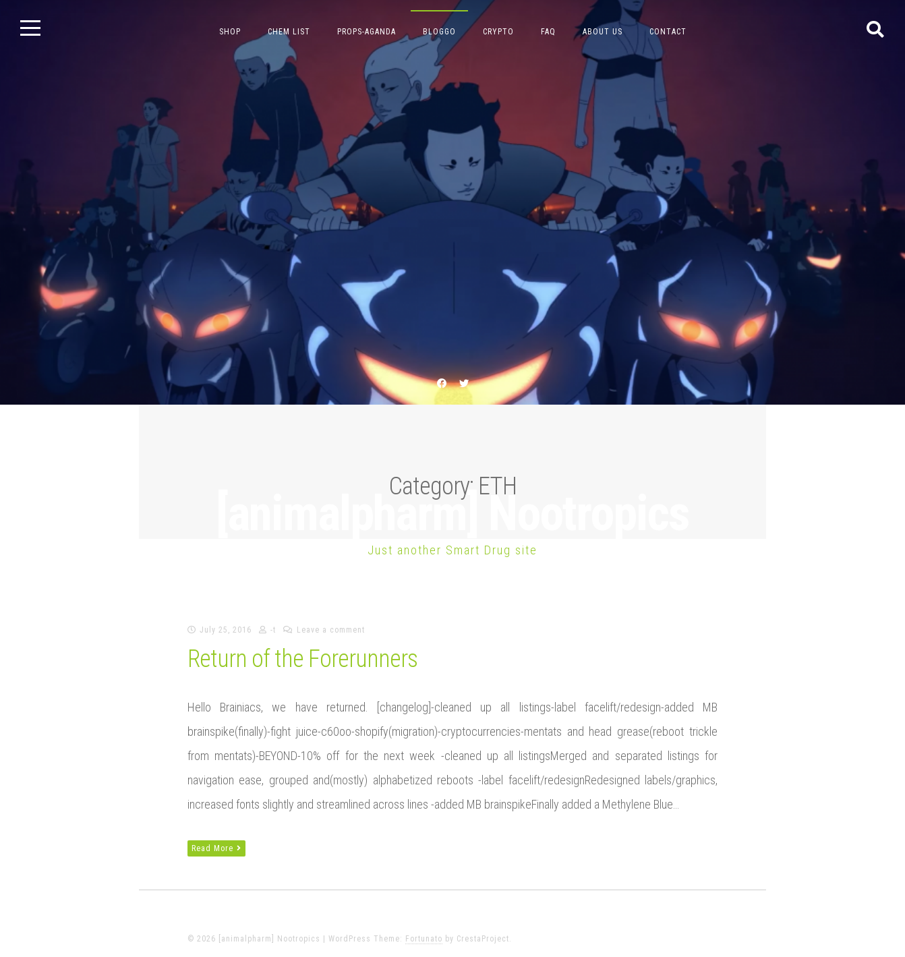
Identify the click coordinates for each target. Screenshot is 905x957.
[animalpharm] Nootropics (452, 513)
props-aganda (366, 31)
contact (668, 31)
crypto (498, 31)
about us (602, 31)
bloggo (439, 31)
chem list (289, 31)
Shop (230, 31)
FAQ (548, 31)
